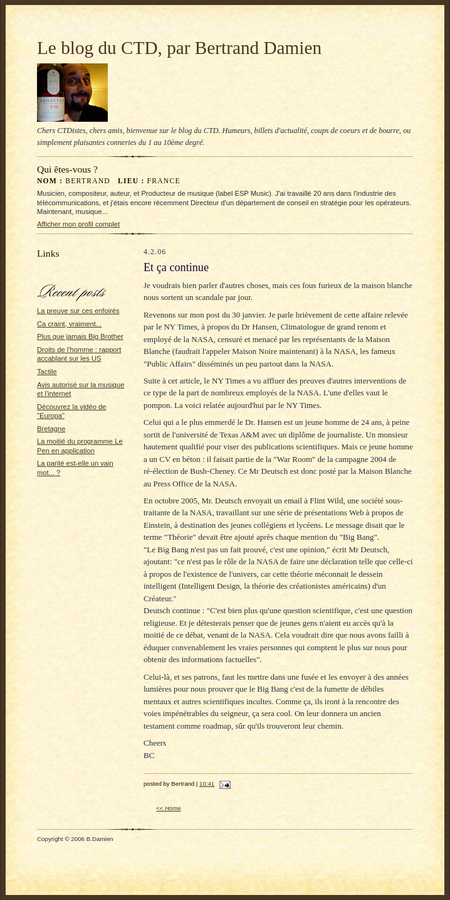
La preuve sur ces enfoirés (78, 310)
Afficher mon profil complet (78, 224)
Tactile (47, 371)
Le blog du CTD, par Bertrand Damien (179, 48)
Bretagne (51, 428)
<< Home (168, 808)
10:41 (206, 783)
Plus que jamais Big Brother (80, 336)
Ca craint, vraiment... (69, 324)
